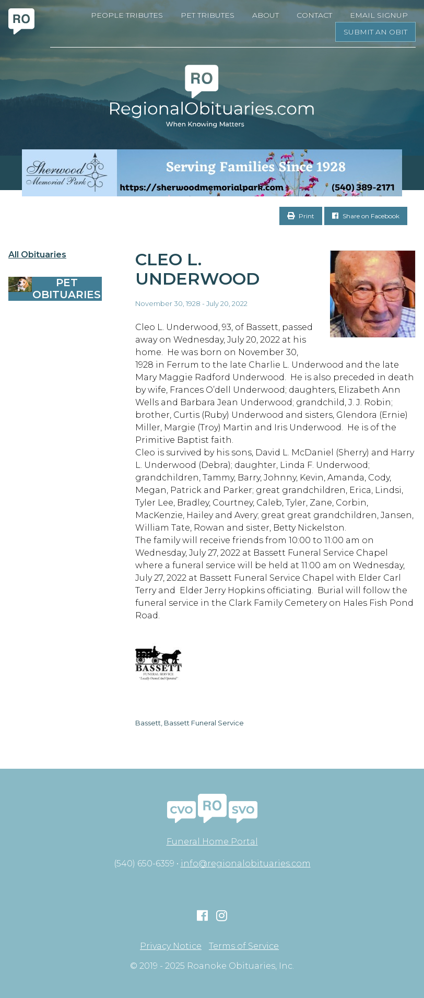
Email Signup (379, 15)
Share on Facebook (365, 216)
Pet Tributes (207, 15)
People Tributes (127, 15)
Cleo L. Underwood (197, 269)
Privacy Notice (171, 946)
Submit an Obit (375, 32)
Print (300, 216)
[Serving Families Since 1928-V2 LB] (212, 172)
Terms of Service (244, 946)
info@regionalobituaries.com (246, 863)
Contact (314, 15)
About (265, 15)
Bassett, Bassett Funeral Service (189, 723)
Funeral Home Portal (212, 842)
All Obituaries (37, 255)
